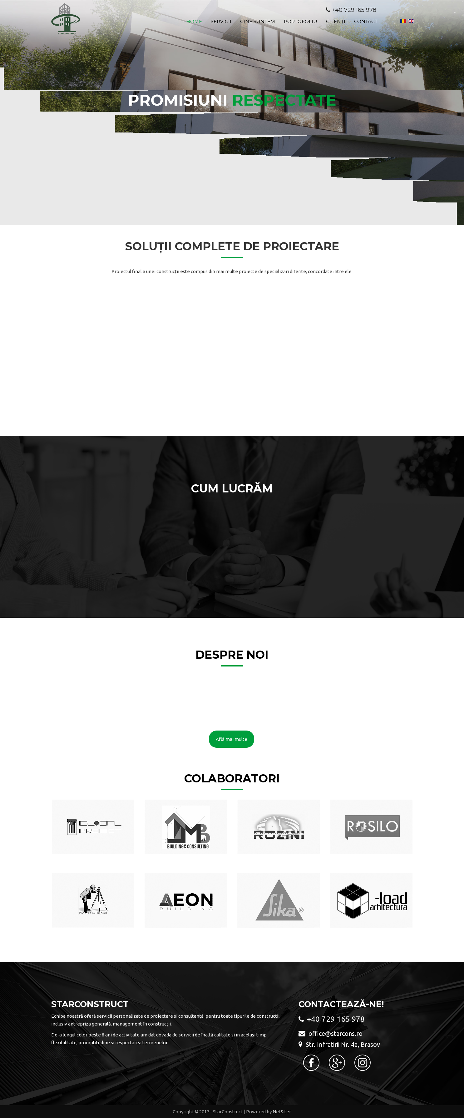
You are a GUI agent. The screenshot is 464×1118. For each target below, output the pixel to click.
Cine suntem (257, 21)
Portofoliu (300, 21)
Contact (366, 21)
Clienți (335, 21)
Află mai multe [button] (231, 739)
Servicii (221, 21)
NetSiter (282, 1111)
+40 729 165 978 (354, 10)
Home (194, 21)
